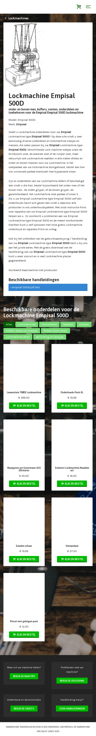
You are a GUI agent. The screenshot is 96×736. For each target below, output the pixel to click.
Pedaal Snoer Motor (55, 330)
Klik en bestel (24, 405)
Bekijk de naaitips (24, 676)
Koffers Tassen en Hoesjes (22, 330)
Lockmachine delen (18, 336)
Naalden (68, 324)
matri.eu (68, 727)
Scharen (84, 324)
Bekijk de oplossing (72, 680)
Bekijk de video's (24, 708)
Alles (9, 324)
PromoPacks (49, 324)
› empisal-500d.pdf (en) (25, 287)
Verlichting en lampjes (50, 336)
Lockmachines (15, 18)
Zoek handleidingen (72, 708)
